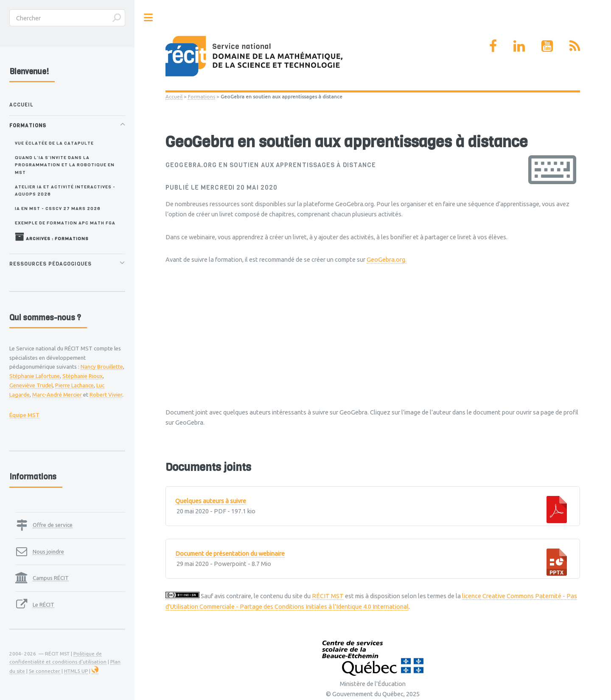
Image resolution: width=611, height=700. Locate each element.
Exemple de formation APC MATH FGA (65, 223)
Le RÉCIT (43, 605)
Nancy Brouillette (102, 367)
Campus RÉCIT (51, 578)
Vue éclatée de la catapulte (54, 143)
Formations (201, 96)
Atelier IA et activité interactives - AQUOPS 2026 (65, 190)
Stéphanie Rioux (82, 376)
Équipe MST (24, 415)
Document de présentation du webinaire (230, 553)
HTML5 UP (76, 671)
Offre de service (53, 525)
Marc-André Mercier (57, 395)
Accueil (173, 96)
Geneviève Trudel (31, 385)
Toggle (149, 17)
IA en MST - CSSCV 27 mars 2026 (58, 208)
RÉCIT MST (328, 595)
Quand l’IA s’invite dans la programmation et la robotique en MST (65, 164)
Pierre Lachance (74, 385)
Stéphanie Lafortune (34, 376)
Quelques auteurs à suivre (210, 501)
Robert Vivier (106, 395)
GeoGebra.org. (386, 259)
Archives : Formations (52, 236)
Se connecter (44, 671)
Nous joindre (48, 551)
